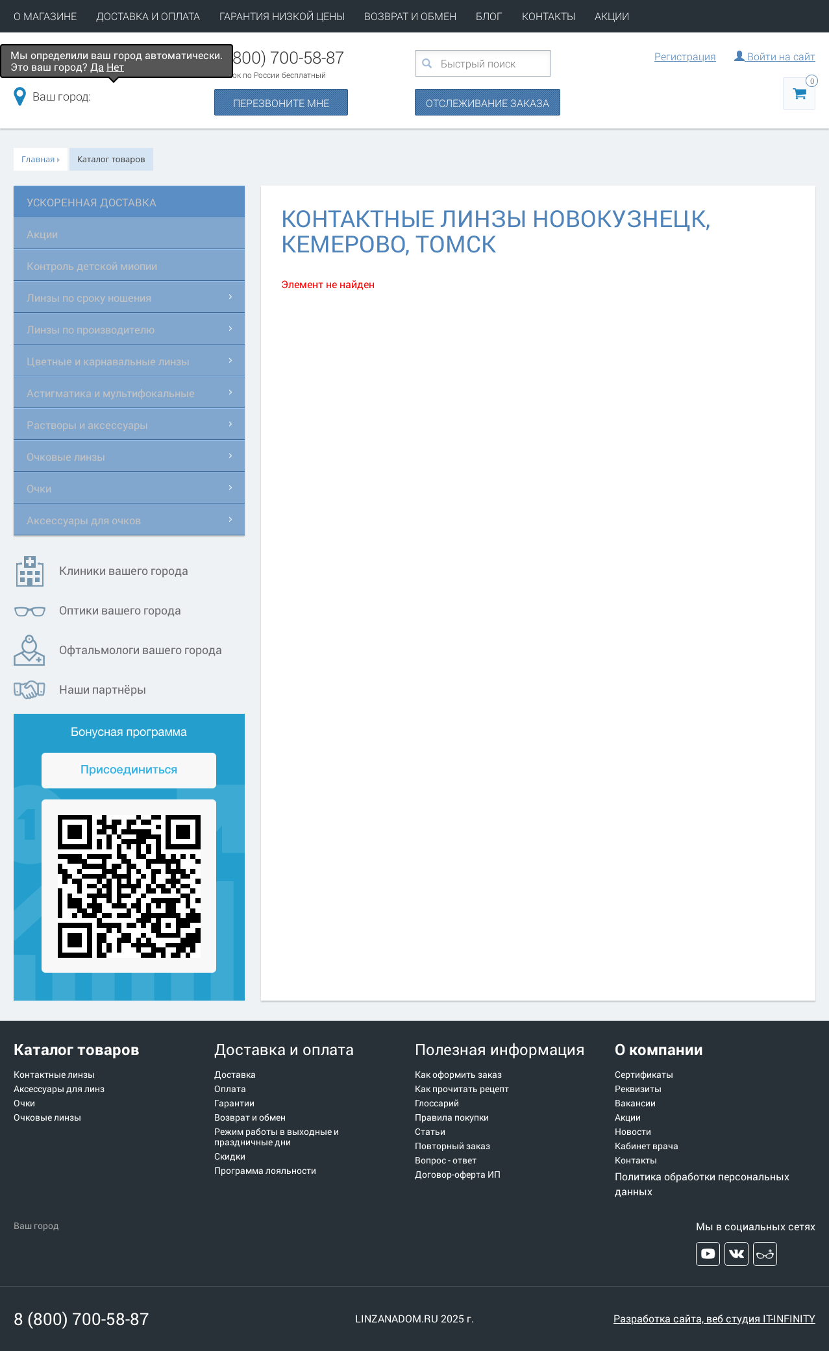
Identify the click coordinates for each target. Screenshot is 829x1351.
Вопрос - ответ (445, 1160)
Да (97, 66)
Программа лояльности (265, 1170)
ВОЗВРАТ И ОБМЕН (410, 16)
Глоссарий (437, 1103)
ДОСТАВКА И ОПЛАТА (148, 16)
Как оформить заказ (458, 1074)
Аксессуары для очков (90, 520)
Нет (115, 66)
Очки (40, 488)
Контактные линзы (54, 1074)
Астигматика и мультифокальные (119, 392)
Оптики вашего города (97, 611)
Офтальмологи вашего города (118, 650)
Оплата (230, 1089)
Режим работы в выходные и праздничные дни (276, 1136)
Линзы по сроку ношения (95, 297)
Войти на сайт (774, 56)
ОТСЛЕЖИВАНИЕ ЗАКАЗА (487, 103)
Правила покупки (452, 1117)
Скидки (229, 1156)
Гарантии (234, 1103)
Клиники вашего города (101, 571)
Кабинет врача (646, 1146)
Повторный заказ (452, 1146)
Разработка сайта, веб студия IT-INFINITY (714, 1318)
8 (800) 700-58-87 (279, 57)
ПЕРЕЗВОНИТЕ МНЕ (281, 103)
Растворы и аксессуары (93, 424)
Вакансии (635, 1103)
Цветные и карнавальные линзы (116, 361)
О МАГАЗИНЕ (45, 16)
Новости (633, 1131)
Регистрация (685, 56)
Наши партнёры (80, 690)
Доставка (235, 1074)
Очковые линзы (70, 456)
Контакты (636, 1160)
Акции (44, 233)
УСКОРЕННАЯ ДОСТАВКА (97, 202)
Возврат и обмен (250, 1117)
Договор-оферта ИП (458, 1174)
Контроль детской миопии (99, 265)
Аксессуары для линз (59, 1089)
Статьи (430, 1131)
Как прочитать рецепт (462, 1089)
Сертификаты (644, 1074)
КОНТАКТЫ (548, 16)
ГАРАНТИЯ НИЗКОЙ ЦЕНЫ (282, 16)
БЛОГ (489, 16)
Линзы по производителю (97, 329)
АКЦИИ (612, 16)
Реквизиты (638, 1089)
